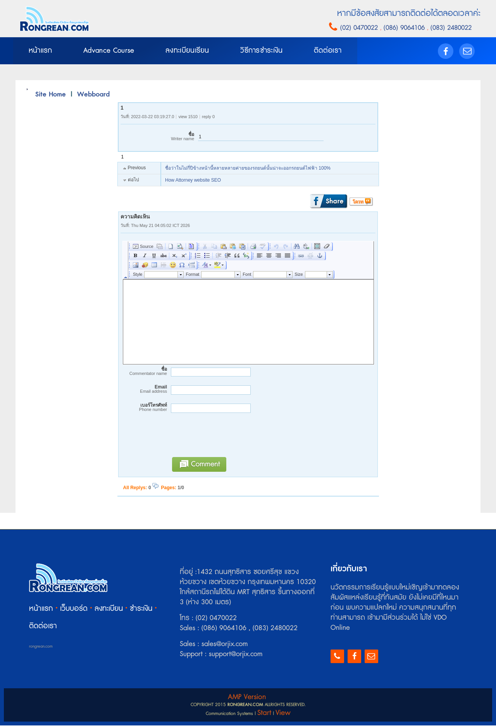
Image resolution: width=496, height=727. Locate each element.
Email (144, 390)
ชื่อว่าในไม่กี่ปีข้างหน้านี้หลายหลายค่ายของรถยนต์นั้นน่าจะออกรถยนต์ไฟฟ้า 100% (248, 170)
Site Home (50, 96)
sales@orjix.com (223, 646)
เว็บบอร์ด (74, 610)
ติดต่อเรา (43, 627)
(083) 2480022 (450, 28)
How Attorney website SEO (193, 182)
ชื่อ (157, 138)
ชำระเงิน (141, 610)
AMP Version (247, 698)
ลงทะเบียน (109, 610)
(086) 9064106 (405, 28)
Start (264, 714)
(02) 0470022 (360, 28)
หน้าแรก (41, 610)
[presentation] (227, 440)
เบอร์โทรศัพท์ (144, 408)
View (283, 714)
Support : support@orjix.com (221, 656)
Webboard (93, 96)
